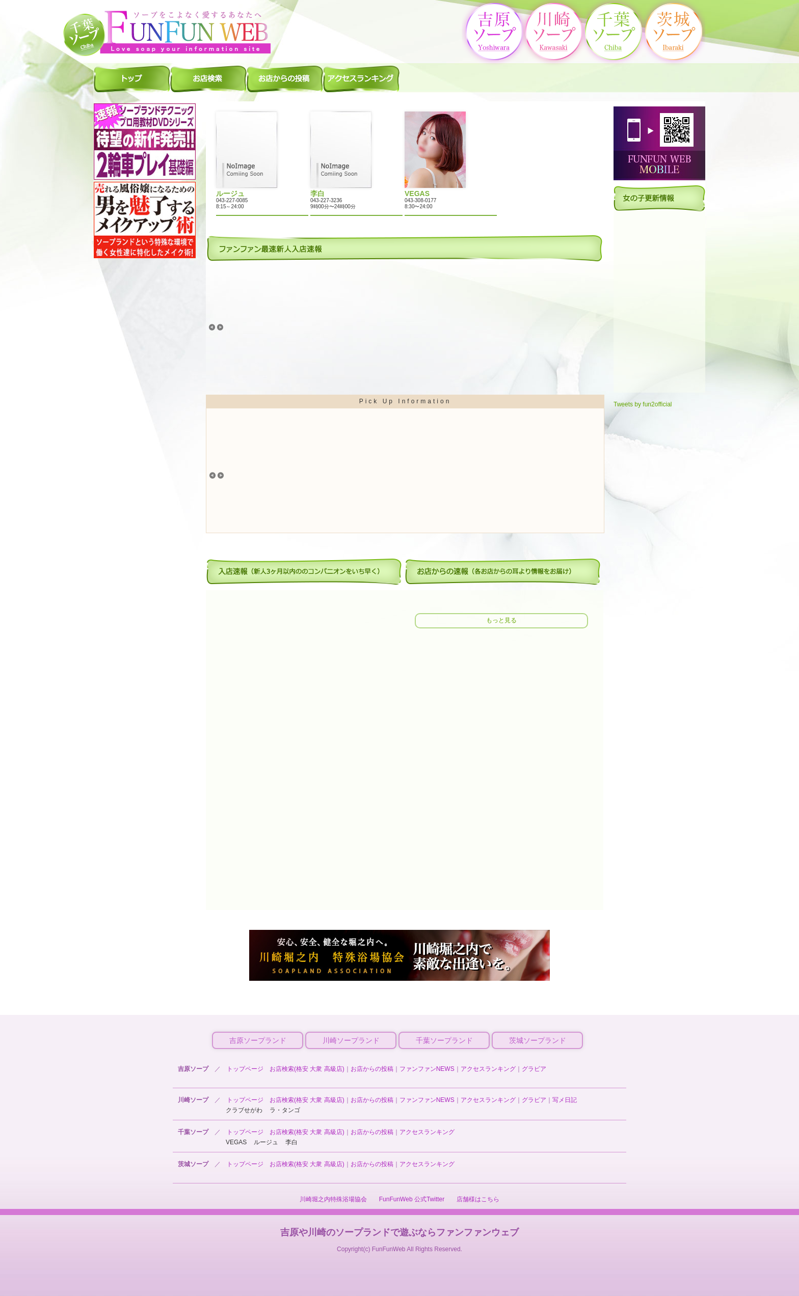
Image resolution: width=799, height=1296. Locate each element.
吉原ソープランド (257, 1040)
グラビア (534, 1068)
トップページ (245, 1068)
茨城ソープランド (537, 1040)
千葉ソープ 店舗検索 (208, 78)
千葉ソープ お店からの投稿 (285, 78)
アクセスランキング (488, 1068)
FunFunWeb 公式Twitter (411, 1199)
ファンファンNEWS (427, 1068)
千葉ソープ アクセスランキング (361, 78)
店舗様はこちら (478, 1199)
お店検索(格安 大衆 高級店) (307, 1068)
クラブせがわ (244, 1110)
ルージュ (266, 1142)
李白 (291, 1142)
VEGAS (236, 1142)
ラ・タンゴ (285, 1110)
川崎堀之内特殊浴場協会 (333, 1199)
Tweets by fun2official (643, 404)
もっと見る (501, 620)
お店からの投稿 (372, 1068)
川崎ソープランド (351, 1040)
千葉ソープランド (444, 1040)
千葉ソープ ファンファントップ (132, 78)
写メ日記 (564, 1100)
